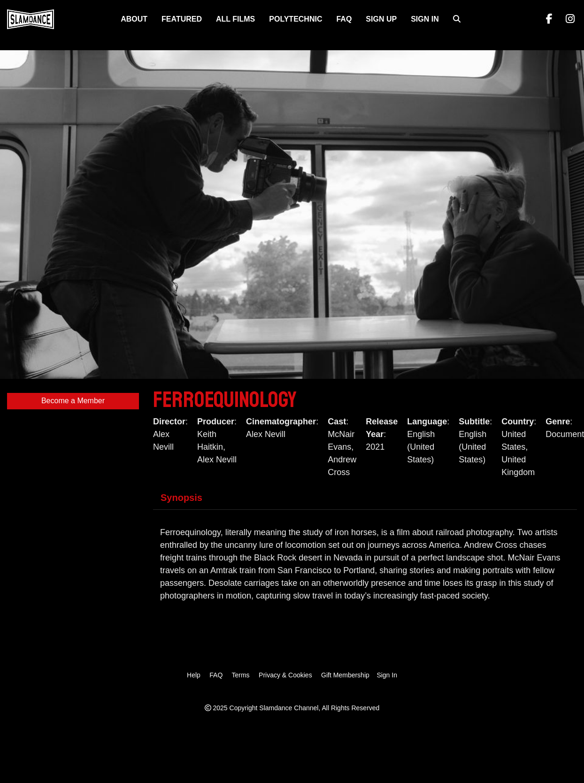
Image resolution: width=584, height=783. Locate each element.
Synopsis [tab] (181, 497)
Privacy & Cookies (285, 675)
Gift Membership (345, 675)
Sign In (425, 19)
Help (193, 675)
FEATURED (181, 19)
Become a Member (73, 401)
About (134, 19)
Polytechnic (295, 19)
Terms (240, 675)
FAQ (344, 19)
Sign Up (381, 19)
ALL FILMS (235, 19)
